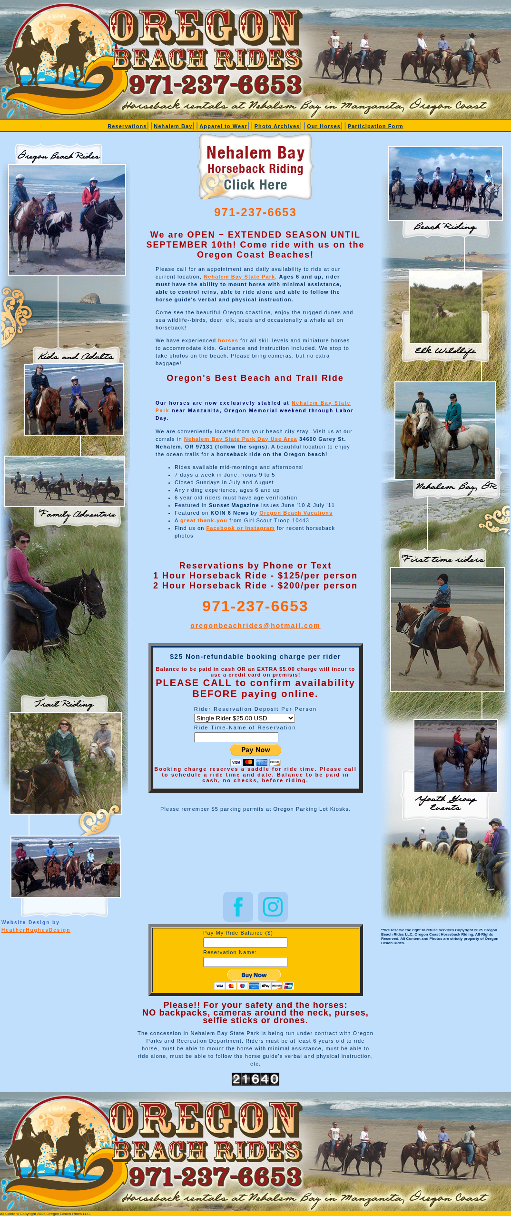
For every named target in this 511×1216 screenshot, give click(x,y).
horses (228, 340)
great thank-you (203, 520)
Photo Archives (277, 126)
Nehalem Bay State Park (239, 276)
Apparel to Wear (223, 126)
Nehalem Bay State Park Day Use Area (240, 439)
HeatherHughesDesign (35, 930)
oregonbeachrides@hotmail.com (255, 625)
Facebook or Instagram (240, 528)
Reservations (127, 126)
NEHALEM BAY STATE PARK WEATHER (255, 853)
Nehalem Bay (173, 126)
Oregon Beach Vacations (296, 513)
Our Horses (324, 126)
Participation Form (375, 126)
